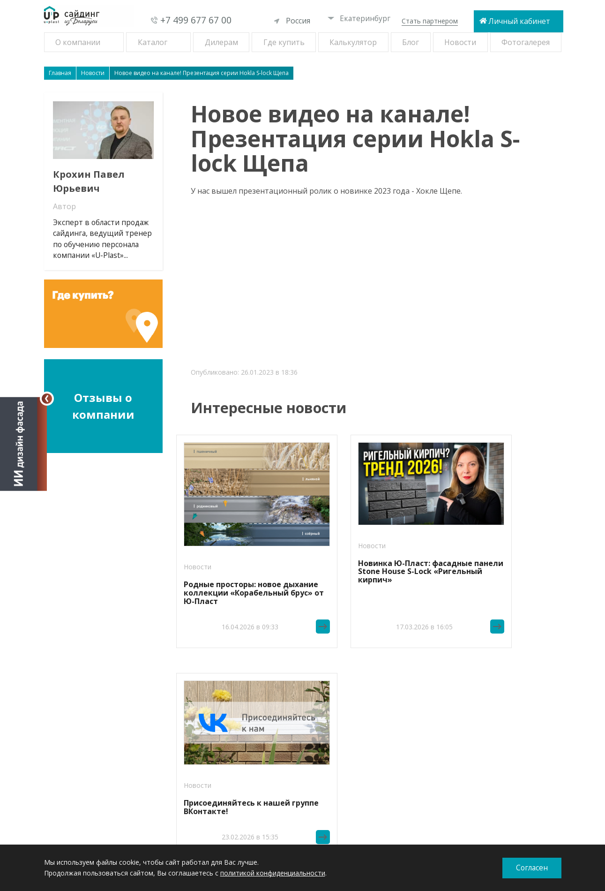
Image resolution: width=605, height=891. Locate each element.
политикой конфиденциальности (272, 872)
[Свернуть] (47, 399)
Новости (460, 42)
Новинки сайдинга (87, 721)
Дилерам (221, 42)
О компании (77, 42)
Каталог (152, 42)
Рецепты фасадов (86, 710)
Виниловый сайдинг (89, 732)
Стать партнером (430, 20)
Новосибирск (267, 721)
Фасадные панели (86, 743)
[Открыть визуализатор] (23, 443)
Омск (254, 732)
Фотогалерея (525, 42)
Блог (410, 42)
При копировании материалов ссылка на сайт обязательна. (476, 827)
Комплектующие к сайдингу (102, 781)
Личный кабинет (519, 21)
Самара (258, 743)
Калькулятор (353, 42)
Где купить (284, 42)
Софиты (71, 770)
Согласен (531, 868)
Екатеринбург (359, 18)
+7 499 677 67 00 (196, 20)
